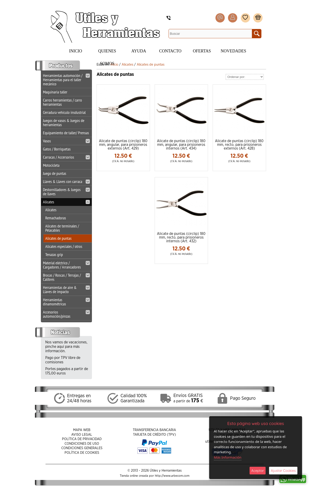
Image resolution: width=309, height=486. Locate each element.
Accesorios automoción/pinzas (66, 314)
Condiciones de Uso (82, 443)
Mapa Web (81, 430)
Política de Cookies (82, 452)
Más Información (228, 457)
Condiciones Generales (81, 448)
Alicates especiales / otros (63, 246)
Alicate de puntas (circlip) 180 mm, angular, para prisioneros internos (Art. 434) (181, 144)
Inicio (75, 51)
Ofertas (202, 51)
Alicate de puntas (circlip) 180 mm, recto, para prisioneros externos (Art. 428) (239, 144)
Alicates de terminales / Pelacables (62, 228)
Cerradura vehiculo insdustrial (64, 112)
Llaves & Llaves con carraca (66, 181)
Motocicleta (51, 165)
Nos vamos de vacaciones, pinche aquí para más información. (66, 346)
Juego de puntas (54, 173)
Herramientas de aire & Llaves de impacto (66, 289)
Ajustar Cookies (283, 470)
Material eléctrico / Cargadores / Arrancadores (66, 265)
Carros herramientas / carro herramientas (62, 102)
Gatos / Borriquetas (57, 149)
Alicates (66, 202)
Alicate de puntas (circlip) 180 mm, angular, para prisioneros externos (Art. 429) (123, 144)
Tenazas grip (54, 254)
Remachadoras (55, 218)
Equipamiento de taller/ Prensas (66, 132)
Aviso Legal (81, 434)
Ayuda (138, 51)
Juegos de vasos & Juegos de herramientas (63, 122)
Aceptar (257, 470)
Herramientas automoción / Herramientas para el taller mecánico (66, 79)
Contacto (170, 51)
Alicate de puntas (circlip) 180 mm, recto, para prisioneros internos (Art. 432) (181, 237)
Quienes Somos (107, 53)
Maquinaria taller (55, 92)
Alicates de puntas (58, 238)
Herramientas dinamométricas (66, 302)
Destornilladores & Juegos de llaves (66, 191)
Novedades (233, 51)
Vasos (66, 141)
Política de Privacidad (82, 439)
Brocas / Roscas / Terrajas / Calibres (66, 277)
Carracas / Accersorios (66, 157)
